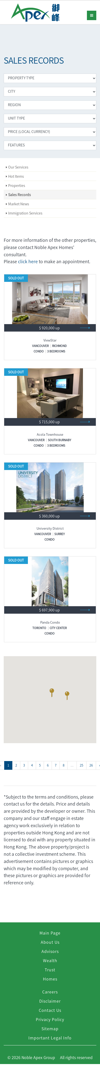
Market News (18, 204)
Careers (50, 992)
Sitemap (50, 1028)
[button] (51, 694)
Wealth (50, 960)
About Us (50, 942)
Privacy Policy (50, 1019)
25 (81, 765)
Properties (16, 185)
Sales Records (19, 194)
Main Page (50, 933)
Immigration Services (25, 213)
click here (28, 261)
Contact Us (50, 1010)
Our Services (18, 167)
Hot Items (16, 176)
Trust (50, 970)
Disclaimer (50, 1001)
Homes (50, 979)
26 (91, 765)
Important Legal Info (50, 1038)
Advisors (50, 951)
